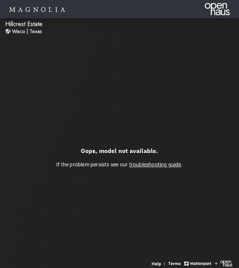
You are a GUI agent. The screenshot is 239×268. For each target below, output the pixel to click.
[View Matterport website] (197, 263)
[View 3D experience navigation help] (159, 263)
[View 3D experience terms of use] (175, 263)
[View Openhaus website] (223, 263)
